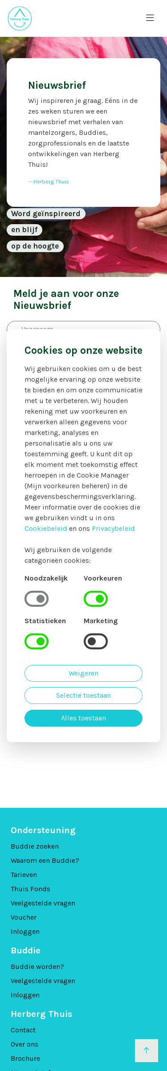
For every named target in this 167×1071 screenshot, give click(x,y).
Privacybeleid (113, 528)
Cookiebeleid (45, 528)
